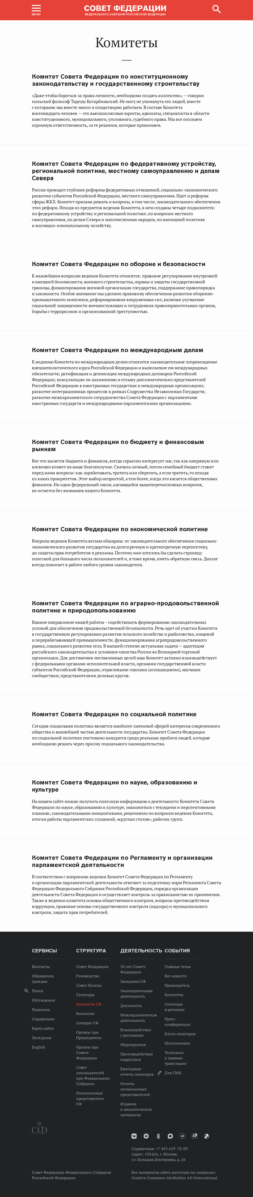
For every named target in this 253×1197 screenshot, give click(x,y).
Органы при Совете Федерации (87, 1052)
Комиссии (85, 1013)
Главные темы (178, 966)
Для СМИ (173, 1072)
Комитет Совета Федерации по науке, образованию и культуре (114, 785)
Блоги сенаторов (180, 1033)
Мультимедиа (177, 1043)
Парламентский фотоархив (206, 1136)
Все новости (176, 975)
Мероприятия (133, 1044)
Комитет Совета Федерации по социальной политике (114, 714)
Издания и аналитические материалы (136, 1109)
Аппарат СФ (87, 1022)
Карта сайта (43, 1028)
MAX (170, 1136)
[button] (36, 10)
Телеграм (182, 1136)
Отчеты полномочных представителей (135, 1089)
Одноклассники (158, 1136)
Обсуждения (43, 1000)
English (38, 1047)
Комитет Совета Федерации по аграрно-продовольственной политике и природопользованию (125, 606)
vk (134, 1136)
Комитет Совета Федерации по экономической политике (120, 529)
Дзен (146, 1136)
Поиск (37, 990)
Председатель (177, 985)
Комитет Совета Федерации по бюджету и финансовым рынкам (118, 445)
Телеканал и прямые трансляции (176, 1058)
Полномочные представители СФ (90, 1098)
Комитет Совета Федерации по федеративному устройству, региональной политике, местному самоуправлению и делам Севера (126, 171)
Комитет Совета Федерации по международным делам (117, 350)
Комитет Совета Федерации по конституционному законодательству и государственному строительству (115, 80)
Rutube (194, 1136)
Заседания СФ (133, 981)
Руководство (87, 975)
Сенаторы (85, 994)
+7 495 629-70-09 (172, 1148)
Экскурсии (41, 1037)
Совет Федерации (92, 966)
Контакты (41, 966)
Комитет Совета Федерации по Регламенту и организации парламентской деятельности (122, 861)
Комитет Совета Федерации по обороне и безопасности (118, 264)
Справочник (43, 1018)
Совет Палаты (89, 985)
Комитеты (174, 994)
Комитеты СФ (89, 1004)
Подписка (41, 1009)
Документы (131, 1005)
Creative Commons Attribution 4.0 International (174, 1177)
